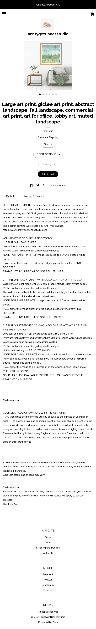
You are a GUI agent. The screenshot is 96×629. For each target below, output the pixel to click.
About (48, 542)
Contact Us (48, 553)
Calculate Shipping (48, 137)
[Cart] (92, 14)
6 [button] (56, 94)
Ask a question (57, 185)
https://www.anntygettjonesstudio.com (25, 230)
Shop (48, 537)
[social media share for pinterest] (44, 185)
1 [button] (40, 94)
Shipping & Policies (33, 196)
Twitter (48, 579)
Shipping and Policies (48, 548)
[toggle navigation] (4, 13)
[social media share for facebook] (31, 185)
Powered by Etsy (48, 622)
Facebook (48, 574)
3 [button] (46, 94)
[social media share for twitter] (38, 185)
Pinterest (48, 590)
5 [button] (53, 94)
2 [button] (43, 94)
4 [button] (49, 94)
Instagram (48, 585)
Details (11, 196)
